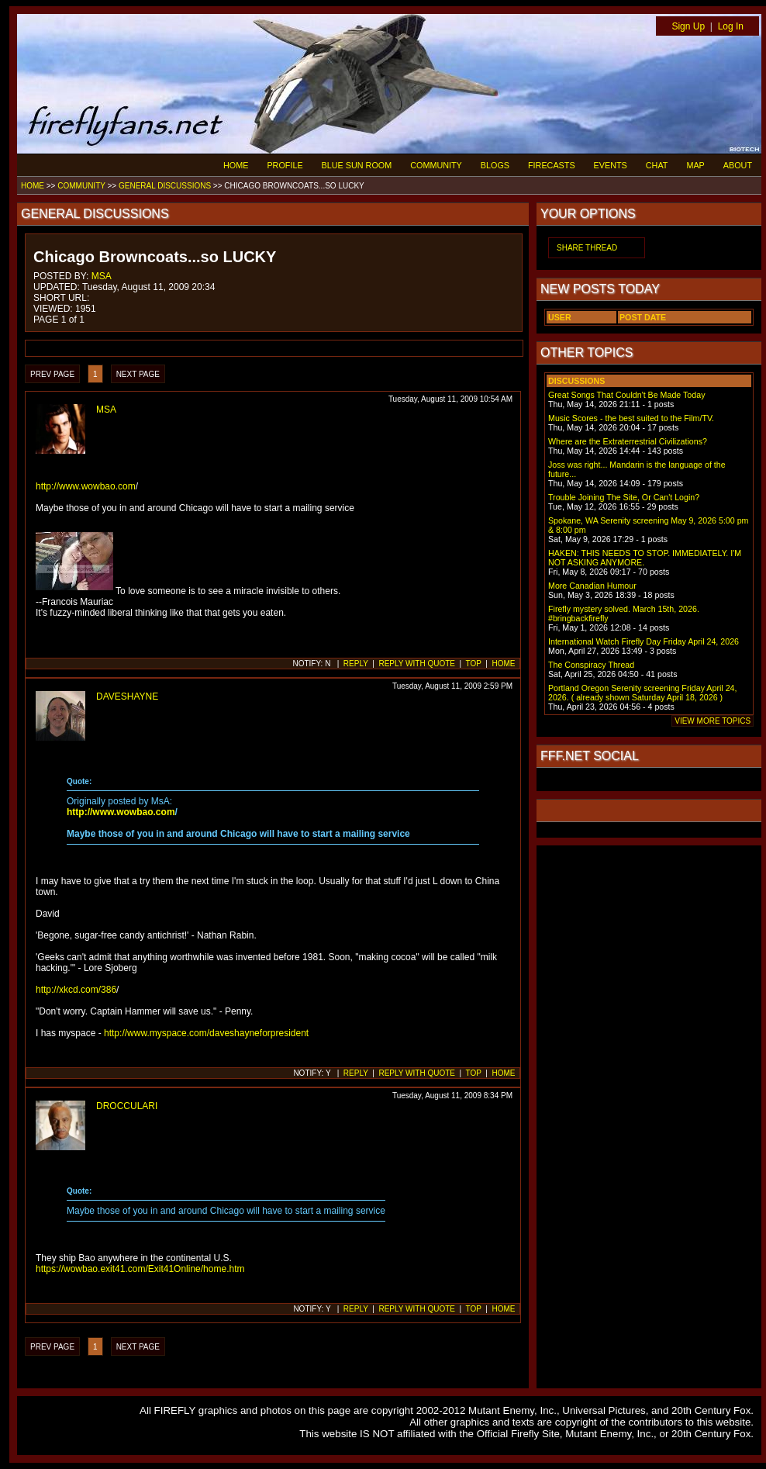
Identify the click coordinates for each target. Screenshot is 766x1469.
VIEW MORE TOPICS (712, 721)
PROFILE (284, 165)
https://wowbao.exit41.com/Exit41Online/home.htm (140, 1268)
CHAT (657, 165)
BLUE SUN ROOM (357, 165)
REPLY (355, 663)
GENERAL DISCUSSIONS (165, 185)
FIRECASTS (551, 165)
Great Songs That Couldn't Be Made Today (626, 394)
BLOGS (495, 165)
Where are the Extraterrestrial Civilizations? (627, 441)
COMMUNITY (436, 165)
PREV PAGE (52, 374)
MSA (101, 276)
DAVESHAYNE (127, 696)
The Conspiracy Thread (591, 664)
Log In (731, 26)
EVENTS (610, 165)
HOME (235, 165)
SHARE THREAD (587, 248)
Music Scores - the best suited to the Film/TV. (631, 418)
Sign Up (688, 26)
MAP (695, 165)
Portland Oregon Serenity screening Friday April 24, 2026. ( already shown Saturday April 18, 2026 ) (642, 692)
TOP (473, 663)
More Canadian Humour (592, 585)
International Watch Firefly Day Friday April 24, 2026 (643, 641)
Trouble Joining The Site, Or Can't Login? (623, 497)
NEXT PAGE (138, 374)
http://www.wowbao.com (86, 486)
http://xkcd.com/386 (76, 989)
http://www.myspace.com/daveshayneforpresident (206, 1033)
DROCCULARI (126, 1106)
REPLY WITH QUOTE (416, 663)
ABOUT (737, 165)
